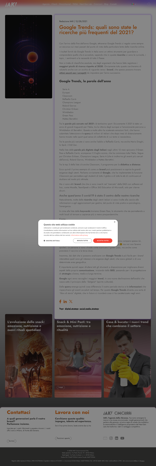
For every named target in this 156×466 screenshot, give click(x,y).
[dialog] (78, 233)
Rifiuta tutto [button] (82, 240)
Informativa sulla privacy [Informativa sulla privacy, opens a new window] (79, 235)
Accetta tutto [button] (103, 240)
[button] (52, 240)
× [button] (114, 222)
